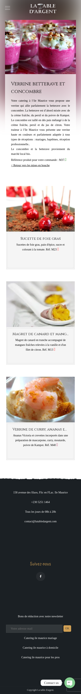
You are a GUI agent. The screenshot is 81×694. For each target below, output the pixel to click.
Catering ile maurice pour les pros (40, 657)
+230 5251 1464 (40, 502)
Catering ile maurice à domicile (40, 647)
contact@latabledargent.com (40, 521)
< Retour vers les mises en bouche (30, 165)
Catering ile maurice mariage (40, 638)
